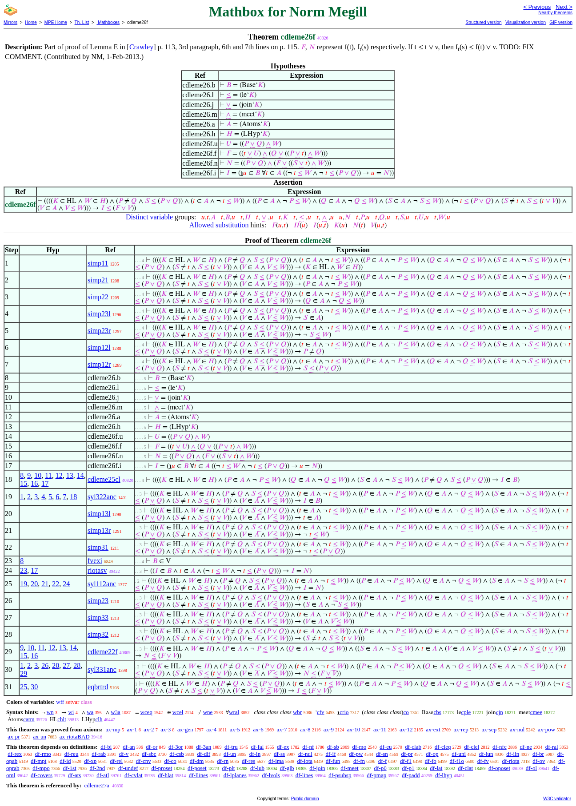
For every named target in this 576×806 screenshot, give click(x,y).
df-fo (430, 761)
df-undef (128, 768)
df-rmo (43, 753)
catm (28, 719)
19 (23, 584)
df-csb (176, 753)
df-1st (69, 768)
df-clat (465, 768)
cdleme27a (96, 785)
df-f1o (457, 761)
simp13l (99, 513)
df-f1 (406, 761)
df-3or (175, 746)
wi (71, 712)
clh (99, 719)
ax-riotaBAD (75, 736)
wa (90, 712)
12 (59, 475)
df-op (432, 753)
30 (34, 687)
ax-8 (305, 729)
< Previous (537, 7)
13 (69, 475)
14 (80, 475)
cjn (499, 712)
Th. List (82, 22)
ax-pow (546, 729)
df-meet (349, 768)
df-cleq (443, 746)
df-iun (486, 753)
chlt (61, 719)
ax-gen (185, 729)
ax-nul (517, 729)
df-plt (228, 768)
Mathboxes (108, 22)
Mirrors (10, 22)
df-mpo (40, 768)
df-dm (197, 761)
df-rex (15, 753)
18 (73, 496)
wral (234, 712)
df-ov (538, 761)
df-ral (551, 746)
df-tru (231, 746)
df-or (151, 746)
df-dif (204, 753)
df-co (170, 761)
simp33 (98, 617)
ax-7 (281, 729)
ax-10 (353, 729)
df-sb (333, 746)
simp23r (99, 330)
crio (344, 712)
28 (76, 665)
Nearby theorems (555, 12)
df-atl (102, 775)
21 (44, 584)
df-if (330, 753)
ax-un (39, 736)
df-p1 (408, 768)
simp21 (98, 280)
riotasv (97, 570)
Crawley (141, 47)
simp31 (98, 547)
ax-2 (149, 729)
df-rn (222, 761)
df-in (254, 753)
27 (66, 665)
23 (23, 570)
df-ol (531, 768)
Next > (564, 7)
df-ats (74, 775)
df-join (317, 768)
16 (34, 483)
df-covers (41, 775)
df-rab (99, 753)
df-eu (386, 746)
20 (34, 584)
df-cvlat (133, 775)
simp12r (99, 364)
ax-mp (113, 729)
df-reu (71, 753)
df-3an (203, 746)
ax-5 (235, 729)
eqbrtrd (98, 687)
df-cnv (143, 761)
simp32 (98, 634)
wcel (178, 712)
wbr (297, 712)
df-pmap (376, 775)
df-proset (161, 768)
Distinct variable (149, 217)
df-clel (471, 746)
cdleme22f (103, 651)
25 (23, 687)
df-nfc (499, 746)
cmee (536, 712)
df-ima (276, 761)
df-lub (257, 768)
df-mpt (38, 761)
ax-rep (460, 729)
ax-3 (165, 729)
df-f (382, 761)
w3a (115, 712)
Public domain (305, 798)
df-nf (308, 746)
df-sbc (149, 753)
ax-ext (433, 729)
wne (208, 712)
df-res (248, 761)
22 (55, 584)
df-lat (436, 768)
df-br (538, 753)
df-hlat (165, 775)
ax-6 (258, 729)
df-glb (287, 768)
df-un (230, 753)
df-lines (304, 775)
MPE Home (55, 22)
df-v (124, 753)
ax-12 (406, 729)
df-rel (116, 761)
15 (23, 483)
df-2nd (97, 768)
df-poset (197, 768)
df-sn (382, 753)
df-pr (407, 753)
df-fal (257, 746)
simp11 (98, 263)
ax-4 (211, 729)
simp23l (99, 314)
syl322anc (102, 496)
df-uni (459, 753)
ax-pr (14, 736)
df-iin (512, 753)
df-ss (279, 753)
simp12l (99, 347)
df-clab (413, 746)
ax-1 (132, 729)
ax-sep (488, 729)
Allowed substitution (219, 225)
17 (44, 483)
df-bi (106, 746)
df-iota (304, 761)
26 (44, 665)
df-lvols (271, 775)
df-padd (411, 775)
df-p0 (380, 768)
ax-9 (329, 729)
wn (50, 712)
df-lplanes (235, 775)
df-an (129, 746)
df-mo (359, 746)
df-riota (511, 761)
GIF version (560, 22)
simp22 (98, 297)
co (405, 712)
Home (31, 22)
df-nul (305, 753)
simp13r (99, 530)
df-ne (526, 746)
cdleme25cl (104, 479)
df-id (65, 761)
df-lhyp (443, 775)
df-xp (90, 761)
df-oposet (499, 768)
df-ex (283, 746)
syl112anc (102, 584)
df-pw (356, 753)
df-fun (333, 761)
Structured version (483, 22)
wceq (146, 712)
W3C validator (557, 798)
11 (48, 475)
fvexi (95, 560)
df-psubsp (339, 775)
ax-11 (379, 729)
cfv (320, 712)
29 (23, 673)
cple (466, 712)
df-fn (359, 761)
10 (37, 475)
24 (66, 584)
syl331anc (102, 669)
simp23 (98, 600)
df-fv (483, 761)
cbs (437, 712)
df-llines (198, 775)
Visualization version (525, 22)
